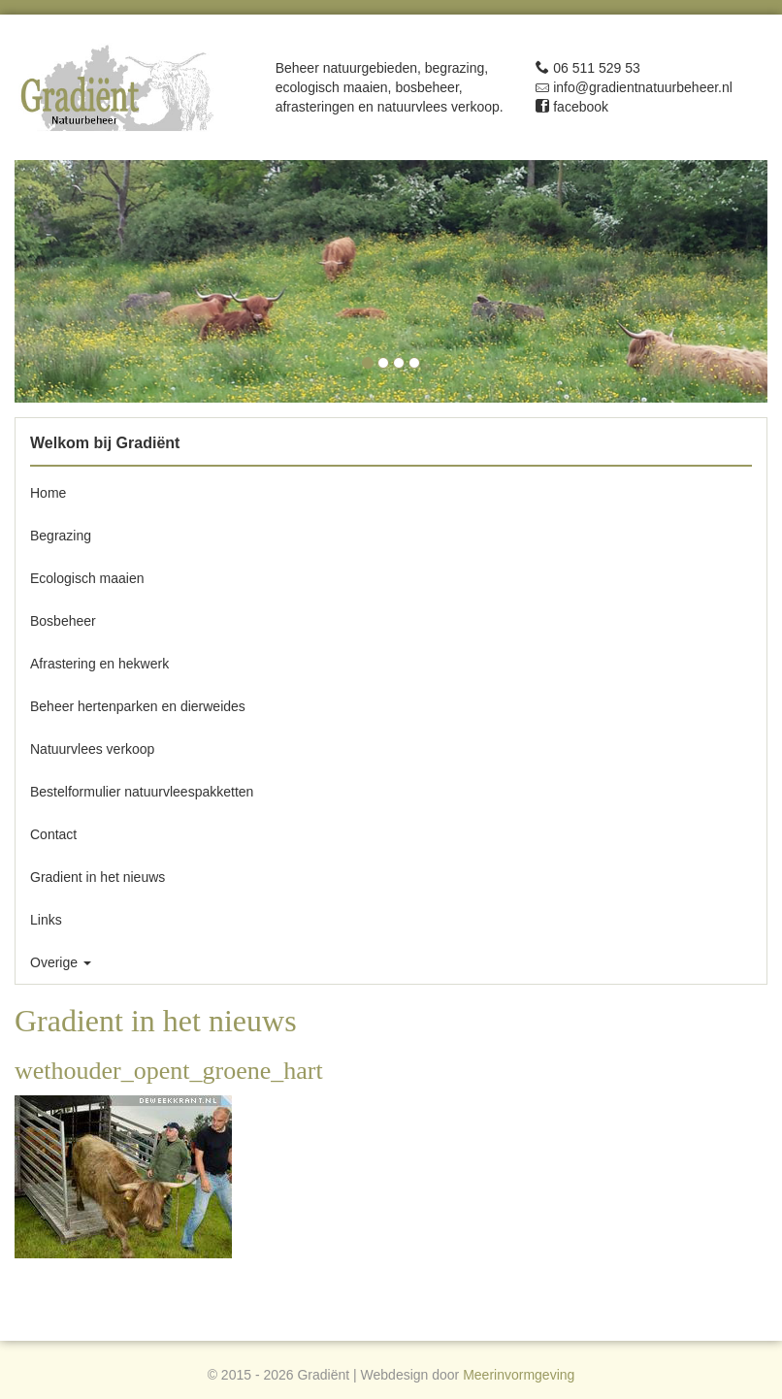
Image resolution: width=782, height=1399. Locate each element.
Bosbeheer (63, 621)
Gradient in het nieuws (99, 877)
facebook (572, 106)
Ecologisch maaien (87, 578)
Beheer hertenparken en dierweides (137, 706)
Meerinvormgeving (518, 1375)
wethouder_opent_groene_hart (169, 1071)
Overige (60, 962)
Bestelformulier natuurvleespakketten (141, 791)
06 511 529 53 (587, 68)
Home (48, 493)
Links (46, 919)
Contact (53, 834)
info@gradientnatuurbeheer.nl (634, 87)
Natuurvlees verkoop (92, 749)
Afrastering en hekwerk (99, 663)
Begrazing (60, 535)
